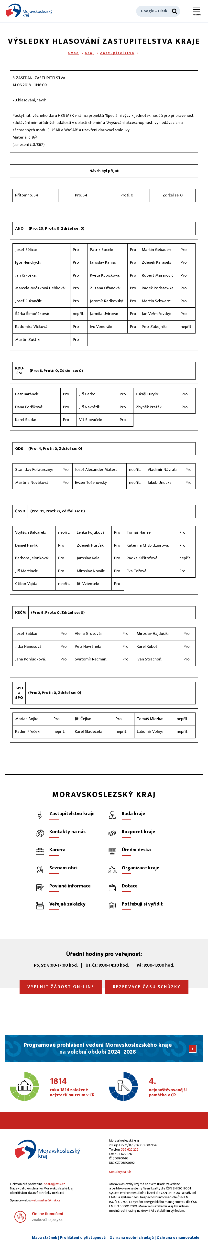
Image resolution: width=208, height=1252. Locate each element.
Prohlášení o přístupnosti (83, 1237)
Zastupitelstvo (117, 53)
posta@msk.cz (54, 1184)
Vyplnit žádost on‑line (60, 987)
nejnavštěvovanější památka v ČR (174, 1087)
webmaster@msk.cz (45, 1200)
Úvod (73, 53)
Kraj (89, 53)
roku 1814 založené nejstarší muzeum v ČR (75, 1087)
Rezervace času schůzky (147, 987)
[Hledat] (174, 11)
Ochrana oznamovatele (178, 1237)
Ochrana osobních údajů (131, 1237)
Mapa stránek (44, 1237)
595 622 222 (129, 1149)
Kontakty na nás (120, 1172)
